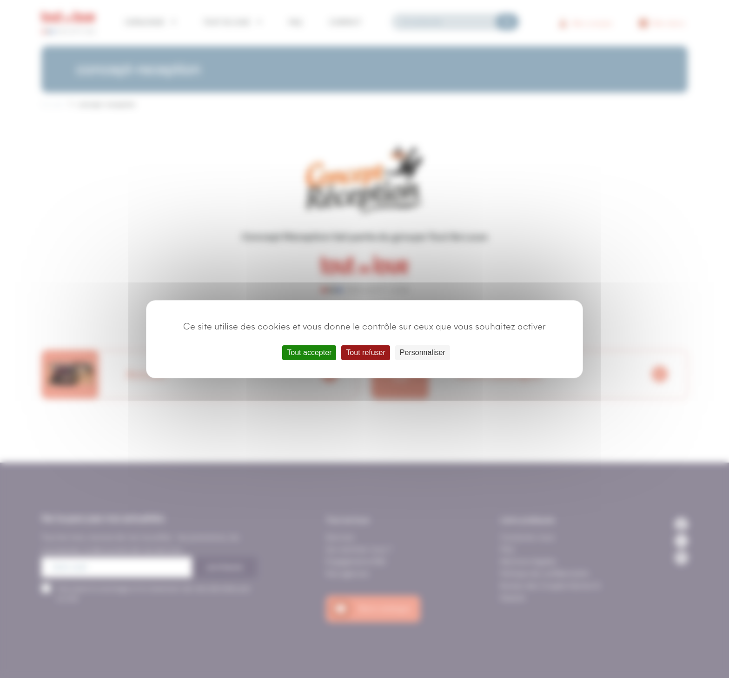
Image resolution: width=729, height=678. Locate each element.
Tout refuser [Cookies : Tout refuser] (365, 352)
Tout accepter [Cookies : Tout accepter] (309, 352)
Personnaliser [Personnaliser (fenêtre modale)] (422, 352)
